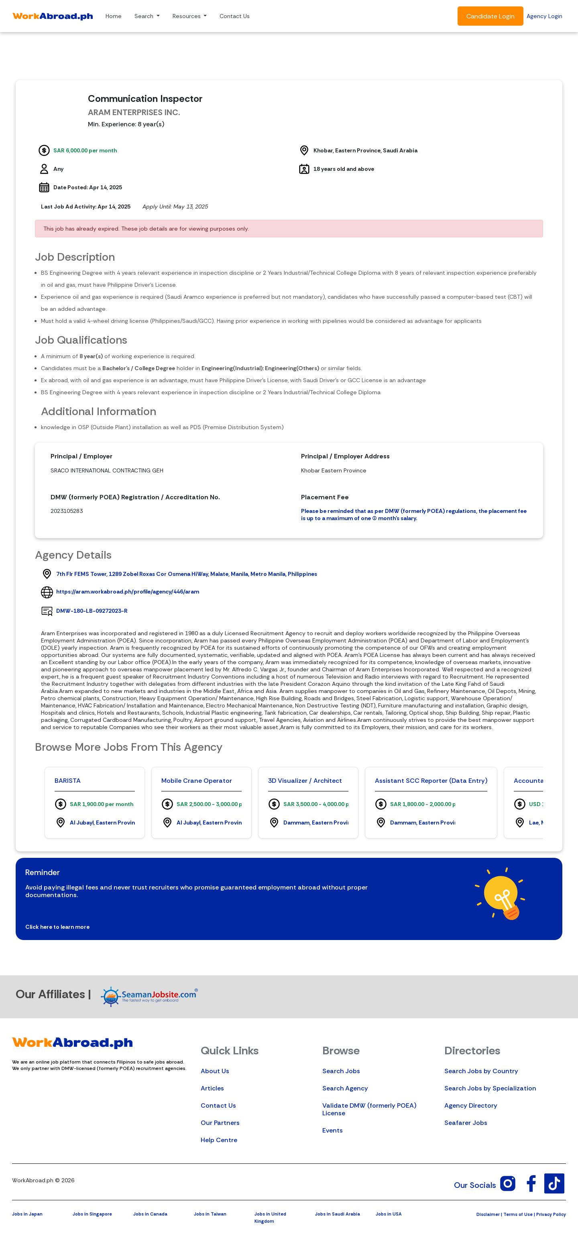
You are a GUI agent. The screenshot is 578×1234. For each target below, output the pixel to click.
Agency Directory (470, 1105)
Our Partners (220, 1123)
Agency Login (544, 16)
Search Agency (345, 1088)
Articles (212, 1088)
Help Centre (219, 1140)
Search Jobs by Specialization (490, 1088)
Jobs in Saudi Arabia (337, 1214)
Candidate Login (490, 16)
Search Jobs (341, 1071)
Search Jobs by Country (481, 1071)
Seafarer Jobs (465, 1123)
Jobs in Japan (27, 1214)
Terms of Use (518, 1214)
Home (114, 16)
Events (332, 1130)
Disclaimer (488, 1214)
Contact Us (235, 16)
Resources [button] (187, 16)
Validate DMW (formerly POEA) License (369, 1109)
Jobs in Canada (150, 1214)
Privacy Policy (551, 1214)
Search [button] (144, 16)
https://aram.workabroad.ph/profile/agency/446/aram (127, 591)
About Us (215, 1071)
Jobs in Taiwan (210, 1214)
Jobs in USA (389, 1214)
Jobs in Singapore (92, 1214)
